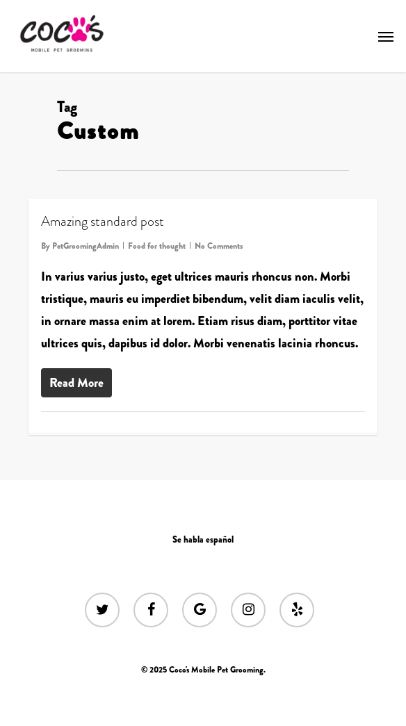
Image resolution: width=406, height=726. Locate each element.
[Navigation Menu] (385, 36)
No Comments (219, 246)
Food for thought (157, 246)
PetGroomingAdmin (85, 246)
